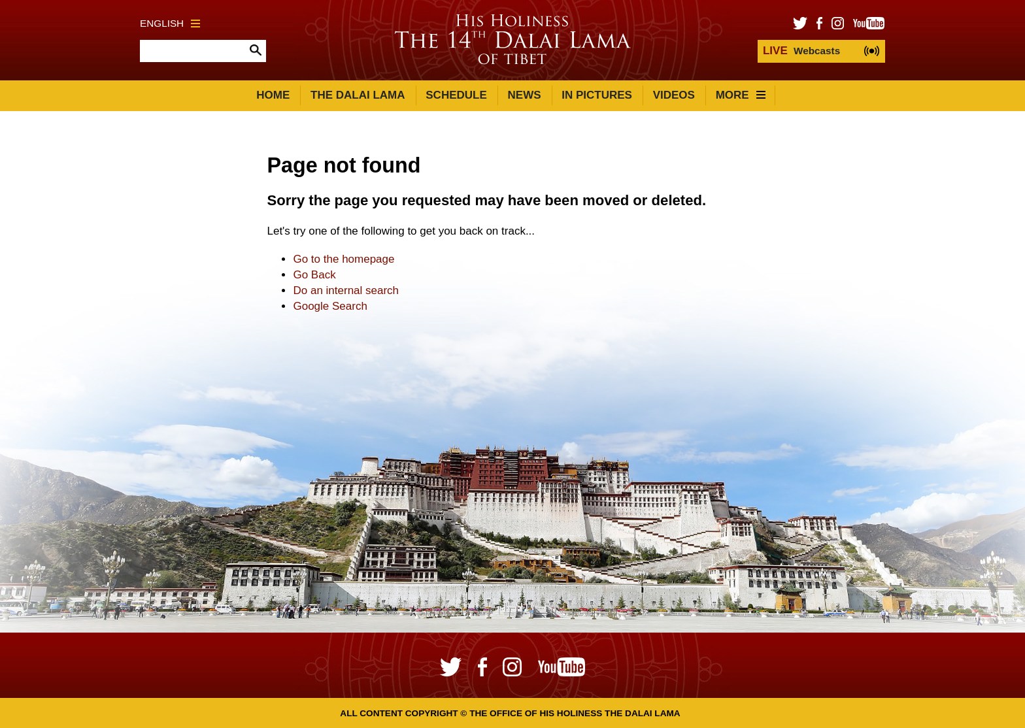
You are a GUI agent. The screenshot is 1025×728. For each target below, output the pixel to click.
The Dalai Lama (358, 95)
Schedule (456, 95)
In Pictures (597, 95)
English (170, 23)
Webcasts (801, 50)
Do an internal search (346, 290)
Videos (674, 95)
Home (273, 95)
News (524, 95)
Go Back (314, 275)
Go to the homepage (343, 259)
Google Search (330, 306)
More (740, 95)
